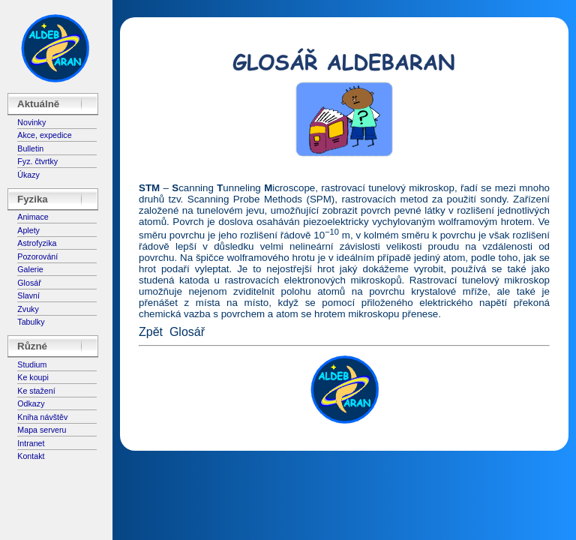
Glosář (28, 282)
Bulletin (30, 148)
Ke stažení (36, 390)
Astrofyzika (36, 243)
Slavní (28, 295)
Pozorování (37, 256)
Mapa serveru (41, 429)
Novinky (31, 122)
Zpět (151, 332)
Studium (31, 364)
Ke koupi (32, 377)
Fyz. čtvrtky (37, 161)
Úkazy (28, 174)
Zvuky (27, 309)
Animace (32, 216)
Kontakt (30, 456)
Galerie (30, 269)
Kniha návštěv (42, 417)
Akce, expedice (44, 135)
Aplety (28, 230)
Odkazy (30, 403)
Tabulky (30, 321)
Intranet (30, 443)
